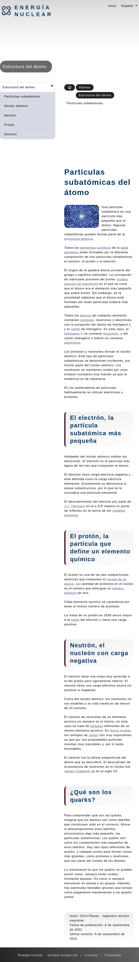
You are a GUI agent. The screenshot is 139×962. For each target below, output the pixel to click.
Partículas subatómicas (22, 96)
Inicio (112, 6)
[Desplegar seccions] (51, 87)
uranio (93, 735)
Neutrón (10, 115)
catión (75, 329)
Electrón (10, 134)
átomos (85, 315)
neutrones (110, 333)
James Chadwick (77, 771)
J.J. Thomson (74, 506)
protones (87, 320)
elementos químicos (95, 247)
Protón (9, 125)
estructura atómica (78, 239)
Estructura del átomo (19, 87)
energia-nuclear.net (62, 955)
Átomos (84, 87)
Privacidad (113, 955)
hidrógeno (72, 333)
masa (75, 620)
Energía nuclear (33, 11)
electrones (72, 342)
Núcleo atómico (16, 106)
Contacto (91, 955)
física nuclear (120, 730)
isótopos (96, 726)
